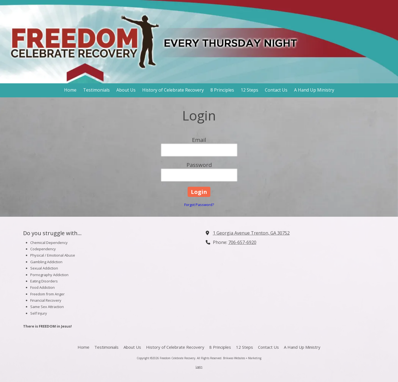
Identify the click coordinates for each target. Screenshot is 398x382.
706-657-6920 (242, 242)
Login (199, 367)
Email (199, 140)
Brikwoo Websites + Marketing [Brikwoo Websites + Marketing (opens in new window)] (242, 358)
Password (199, 165)
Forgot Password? (199, 204)
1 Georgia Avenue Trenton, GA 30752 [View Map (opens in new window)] (251, 233)
